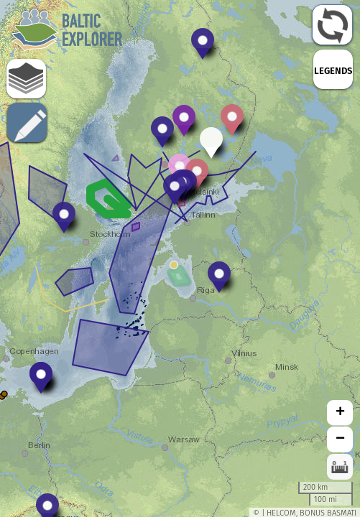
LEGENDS (333, 70)
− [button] (340, 439)
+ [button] (340, 413)
